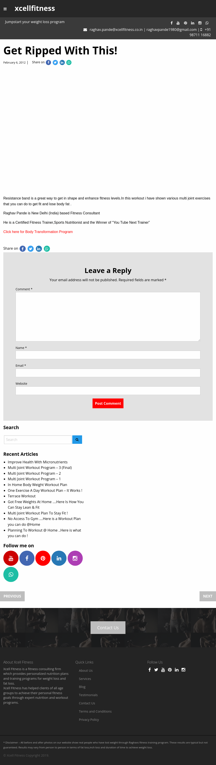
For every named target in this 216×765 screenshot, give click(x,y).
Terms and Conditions (95, 711)
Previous (12, 596)
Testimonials (88, 695)
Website (21, 383)
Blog (82, 687)
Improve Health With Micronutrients (38, 462)
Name (21, 348)
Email (21, 365)
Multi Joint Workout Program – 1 (34, 478)
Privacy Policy (89, 719)
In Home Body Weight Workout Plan (37, 484)
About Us (86, 670)
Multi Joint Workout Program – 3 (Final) (40, 467)
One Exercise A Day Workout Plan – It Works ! (45, 490)
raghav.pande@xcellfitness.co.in (116, 29)
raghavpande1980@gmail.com (171, 29)
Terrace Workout (22, 496)
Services (85, 679)
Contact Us (108, 628)
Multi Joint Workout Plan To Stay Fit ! (38, 513)
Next (207, 596)
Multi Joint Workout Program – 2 (34, 473)
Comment (24, 289)
